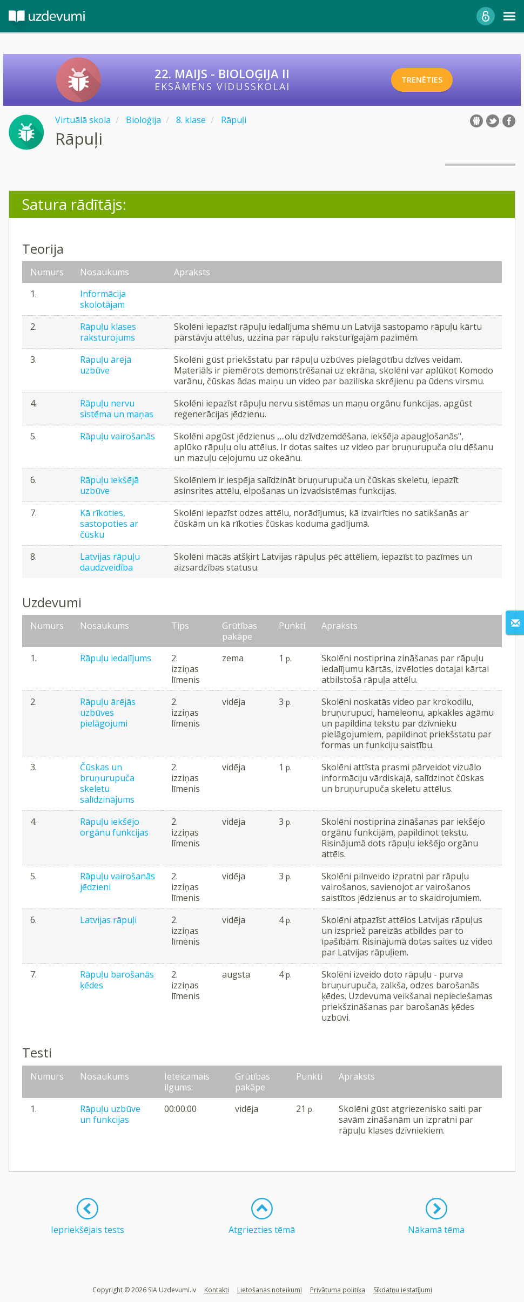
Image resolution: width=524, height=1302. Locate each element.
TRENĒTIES (434, 80)
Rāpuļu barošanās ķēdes (117, 979)
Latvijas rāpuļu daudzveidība (110, 562)
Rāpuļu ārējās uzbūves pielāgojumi (108, 712)
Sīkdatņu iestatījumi (402, 1289)
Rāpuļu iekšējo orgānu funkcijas (114, 827)
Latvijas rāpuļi (108, 920)
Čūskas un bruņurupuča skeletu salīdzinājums (107, 783)
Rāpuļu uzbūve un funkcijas (110, 1114)
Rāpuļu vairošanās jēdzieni (117, 881)
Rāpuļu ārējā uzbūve (105, 365)
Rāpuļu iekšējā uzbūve (109, 485)
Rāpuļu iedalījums (115, 658)
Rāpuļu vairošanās (117, 436)
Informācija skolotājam (103, 299)
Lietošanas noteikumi (269, 1289)
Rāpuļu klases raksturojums (108, 332)
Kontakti (216, 1289)
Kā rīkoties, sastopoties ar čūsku (109, 523)
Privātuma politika (337, 1289)
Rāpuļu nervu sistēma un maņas (116, 408)
